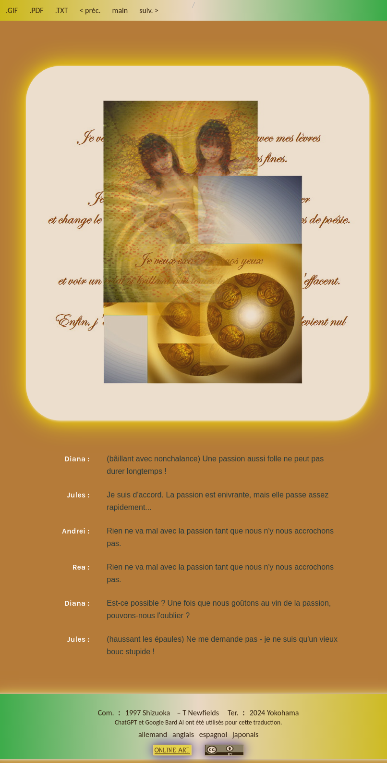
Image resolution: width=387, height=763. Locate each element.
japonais (245, 734)
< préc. (89, 10)
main (120, 10)
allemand (152, 734)
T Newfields (200, 712)
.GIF (12, 10)
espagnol (213, 734)
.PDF (36, 10)
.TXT (61, 10)
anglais (183, 734)
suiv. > (148, 10)
